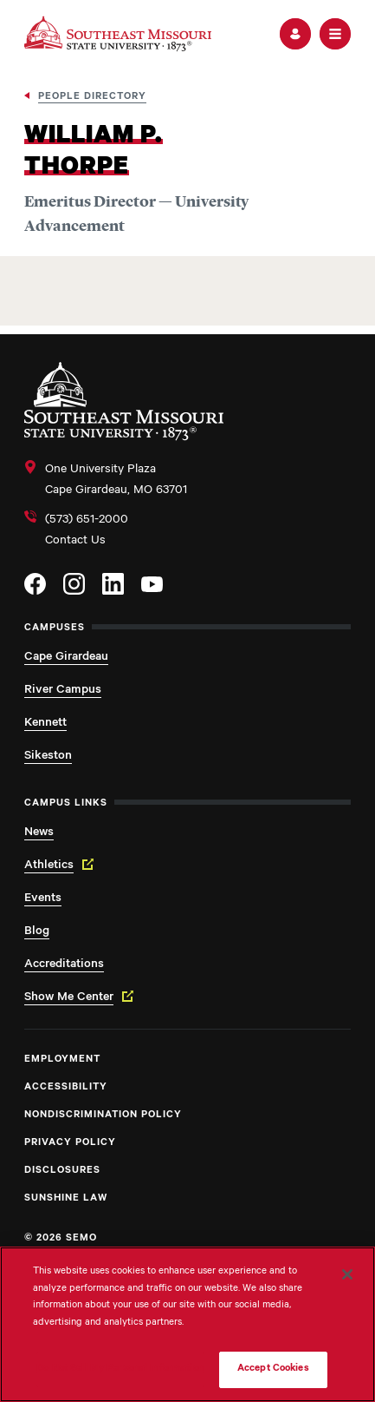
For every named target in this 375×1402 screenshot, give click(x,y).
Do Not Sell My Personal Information (120, 1369)
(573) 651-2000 (86, 521)
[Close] (347, 1274)
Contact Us (75, 542)
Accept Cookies (273, 1369)
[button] (295, 33)
